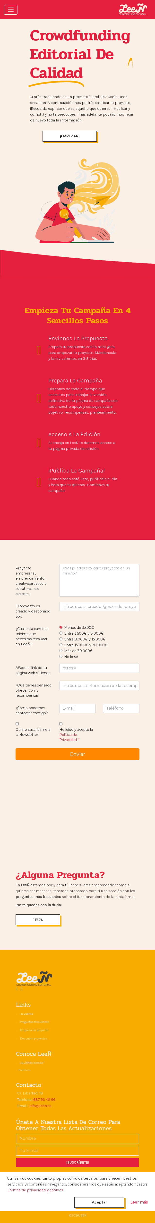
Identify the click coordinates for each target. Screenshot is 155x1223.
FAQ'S (38, 920)
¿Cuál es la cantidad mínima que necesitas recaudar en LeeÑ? (32, 636)
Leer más (139, 1202)
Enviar (77, 754)
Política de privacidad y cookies (35, 1190)
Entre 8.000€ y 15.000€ (84, 639)
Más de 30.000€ (78, 651)
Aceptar (99, 1202)
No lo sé (71, 657)
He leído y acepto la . (76, 734)
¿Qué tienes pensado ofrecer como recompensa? (34, 690)
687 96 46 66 (44, 1099)
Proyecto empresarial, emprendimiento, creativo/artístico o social (31, 581)
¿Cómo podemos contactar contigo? (32, 710)
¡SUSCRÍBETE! (77, 1162)
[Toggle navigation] (10, 10)
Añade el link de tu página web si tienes (33, 670)
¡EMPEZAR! (69, 136)
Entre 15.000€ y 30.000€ (85, 645)
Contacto (24, 1070)
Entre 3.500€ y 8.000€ (83, 633)
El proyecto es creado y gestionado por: (33, 611)
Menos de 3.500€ (79, 627)
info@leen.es (40, 1105)
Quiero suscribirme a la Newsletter (33, 732)
